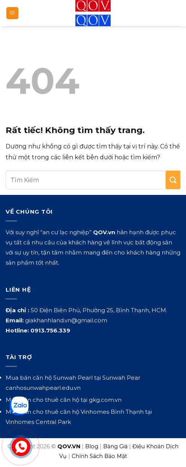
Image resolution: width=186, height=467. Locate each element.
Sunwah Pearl (73, 377)
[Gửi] (173, 180)
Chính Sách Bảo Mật (99, 456)
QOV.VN (68, 446)
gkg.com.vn (105, 399)
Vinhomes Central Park (38, 421)
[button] (12, 13)
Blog (91, 446)
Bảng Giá (115, 446)
